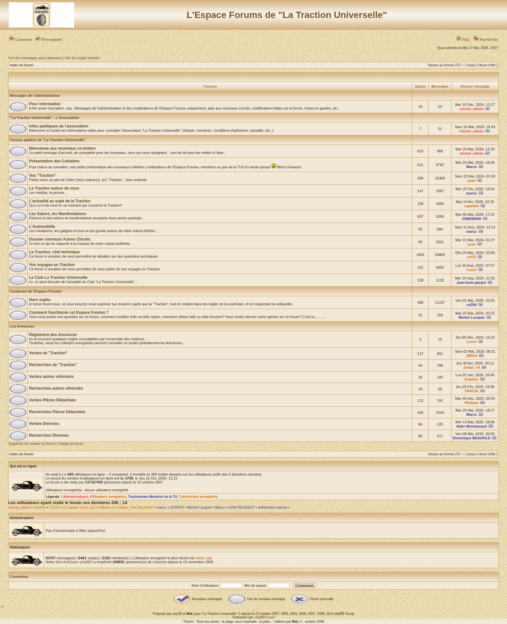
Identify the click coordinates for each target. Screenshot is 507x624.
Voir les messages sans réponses (35, 58)
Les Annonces (22, 326)
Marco (471, 167)
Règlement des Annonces (53, 334)
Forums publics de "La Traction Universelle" (48, 140)
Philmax (471, 403)
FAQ (462, 40)
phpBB (177, 614)
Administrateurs (75, 496)
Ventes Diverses (44, 423)
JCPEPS (177, 507)
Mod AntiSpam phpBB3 (74, 562)
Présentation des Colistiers (54, 161)
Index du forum (21, 65)
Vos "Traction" (42, 175)
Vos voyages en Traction (52, 264)
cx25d (471, 305)
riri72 (471, 257)
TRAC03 (472, 391)
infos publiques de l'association (59, 126)
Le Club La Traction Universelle (58, 277)
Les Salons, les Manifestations (57, 213)
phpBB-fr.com (265, 617)
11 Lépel (70, 507)
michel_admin (471, 109)
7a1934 (40, 507)
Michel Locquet (471, 317)
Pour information (45, 104)
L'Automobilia (42, 226)
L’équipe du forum (70, 444)
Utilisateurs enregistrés (108, 496)
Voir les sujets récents (82, 58)
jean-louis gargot (471, 282)
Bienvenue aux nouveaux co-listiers (62, 148)
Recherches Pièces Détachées (57, 412)
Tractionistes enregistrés (198, 496)
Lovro (471, 270)
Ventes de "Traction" (48, 353)
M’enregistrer (48, 40)
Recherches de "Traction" (53, 365)
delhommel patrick (272, 507)
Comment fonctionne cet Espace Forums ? (69, 312)
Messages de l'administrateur (35, 95)
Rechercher (485, 40)
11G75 (54, 507)
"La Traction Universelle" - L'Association (44, 118)
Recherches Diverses (49, 435)
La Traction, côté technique (54, 252)
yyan (471, 180)
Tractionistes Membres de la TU (152, 496)
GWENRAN (471, 219)
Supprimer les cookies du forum (31, 444)
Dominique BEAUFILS (471, 438)
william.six (107, 507)
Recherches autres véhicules (56, 388)
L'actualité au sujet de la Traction (59, 201)
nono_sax (88, 507)
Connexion (20, 40)
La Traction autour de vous (54, 188)
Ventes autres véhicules (51, 376)
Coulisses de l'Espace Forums (36, 291)
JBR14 (471, 356)
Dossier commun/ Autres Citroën (59, 239)
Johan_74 (471, 367)
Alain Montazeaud (471, 426)
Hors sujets (39, 299)
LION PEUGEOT (241, 507)
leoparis (471, 379)
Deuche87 (145, 507)
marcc (471, 193)
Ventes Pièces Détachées (52, 400)
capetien (471, 206)
